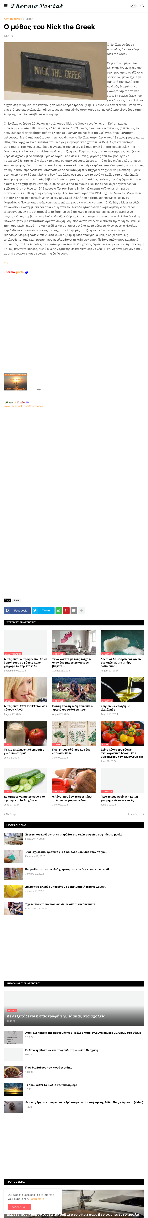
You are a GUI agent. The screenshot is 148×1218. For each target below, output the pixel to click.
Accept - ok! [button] (19, 1207)
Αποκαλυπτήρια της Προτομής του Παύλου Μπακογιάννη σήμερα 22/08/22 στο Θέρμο (83, 1032)
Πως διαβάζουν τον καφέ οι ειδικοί (49, 1067)
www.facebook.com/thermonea (74, 456)
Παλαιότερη (134, 814)
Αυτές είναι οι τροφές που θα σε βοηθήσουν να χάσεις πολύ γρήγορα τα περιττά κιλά (25, 662)
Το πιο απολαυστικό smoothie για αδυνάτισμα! (24, 751)
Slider (29, 18)
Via (6, 263)
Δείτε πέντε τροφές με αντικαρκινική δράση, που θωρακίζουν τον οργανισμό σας (122, 753)
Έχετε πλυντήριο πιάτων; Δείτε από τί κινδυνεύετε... (61, 904)
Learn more (37, 1198)
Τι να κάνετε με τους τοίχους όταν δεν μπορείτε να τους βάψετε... (72, 662)
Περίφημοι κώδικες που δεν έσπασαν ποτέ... (71, 751)
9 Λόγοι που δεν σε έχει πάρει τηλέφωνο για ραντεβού (72, 798)
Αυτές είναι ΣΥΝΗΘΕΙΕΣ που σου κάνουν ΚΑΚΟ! (25, 707)
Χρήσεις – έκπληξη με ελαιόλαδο (115, 707)
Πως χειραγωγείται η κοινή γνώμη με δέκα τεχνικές (119, 798)
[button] (5, 6)
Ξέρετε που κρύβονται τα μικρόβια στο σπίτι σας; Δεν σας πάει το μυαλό (74, 834)
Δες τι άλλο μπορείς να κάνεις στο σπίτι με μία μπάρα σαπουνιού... (121, 662)
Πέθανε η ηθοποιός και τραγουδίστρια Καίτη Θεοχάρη (61, 1050)
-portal (16, 272)
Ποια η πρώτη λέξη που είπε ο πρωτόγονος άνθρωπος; (72, 707)
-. (17, 402)
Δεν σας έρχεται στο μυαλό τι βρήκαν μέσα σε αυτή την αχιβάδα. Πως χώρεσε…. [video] (84, 1102)
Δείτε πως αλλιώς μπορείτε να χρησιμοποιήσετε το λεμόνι (65, 886)
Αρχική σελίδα (13, 18)
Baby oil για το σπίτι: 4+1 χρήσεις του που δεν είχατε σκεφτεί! (67, 869)
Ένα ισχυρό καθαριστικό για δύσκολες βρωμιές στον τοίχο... (66, 851)
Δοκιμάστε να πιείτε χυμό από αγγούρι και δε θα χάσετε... (24, 798)
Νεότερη (11, 814)
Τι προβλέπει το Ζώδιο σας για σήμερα (51, 1084)
